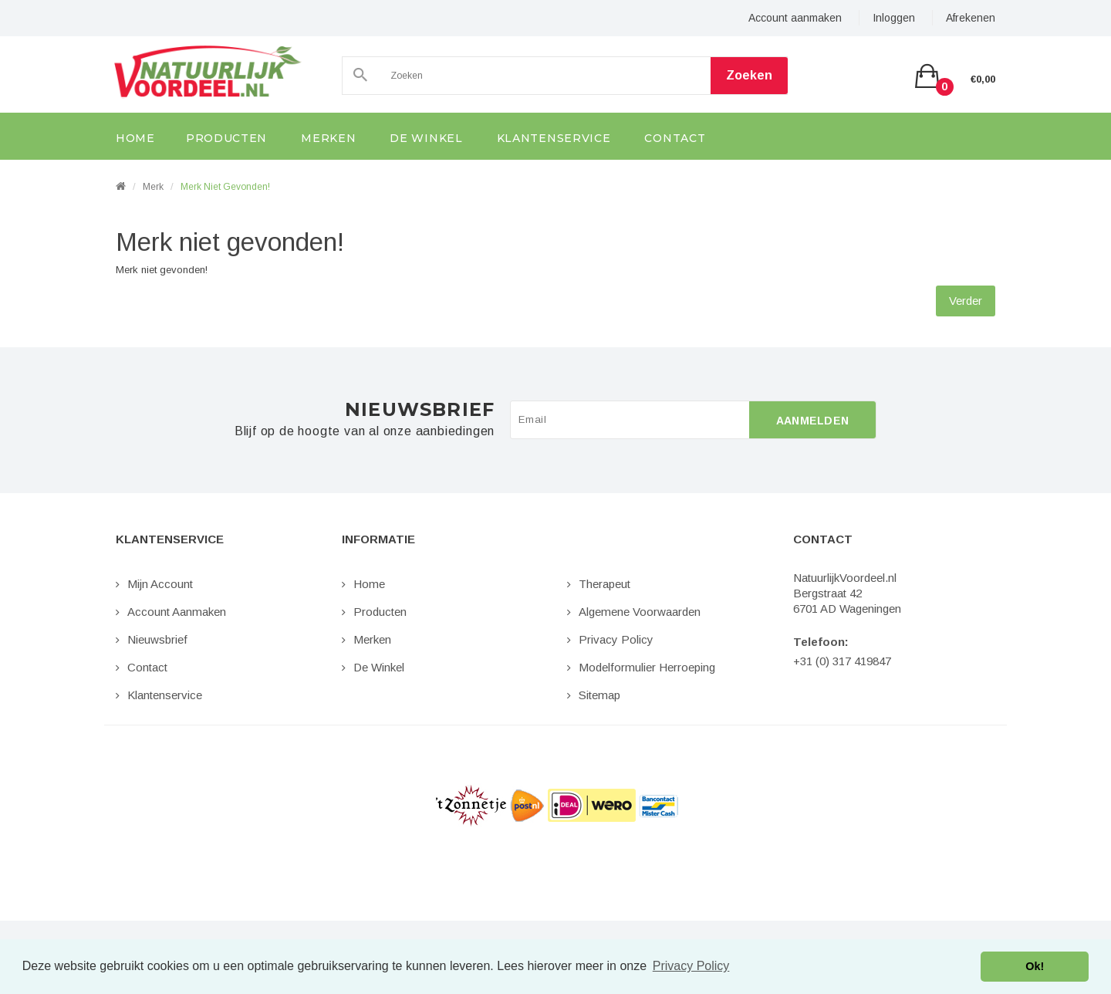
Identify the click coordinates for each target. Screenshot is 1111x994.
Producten (380, 611)
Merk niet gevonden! (225, 186)
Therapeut (604, 583)
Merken (372, 639)
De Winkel (378, 667)
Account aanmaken (795, 18)
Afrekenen (970, 18)
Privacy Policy (616, 639)
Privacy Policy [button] (691, 965)
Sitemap (599, 695)
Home (369, 583)
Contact (147, 667)
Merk (153, 186)
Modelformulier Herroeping (647, 667)
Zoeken (749, 75)
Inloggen (894, 18)
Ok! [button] (1034, 966)
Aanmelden (812, 420)
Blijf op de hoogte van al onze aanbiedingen (365, 431)
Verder (965, 300)
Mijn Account (160, 583)
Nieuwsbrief (157, 639)
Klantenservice (164, 695)
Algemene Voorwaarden (640, 611)
